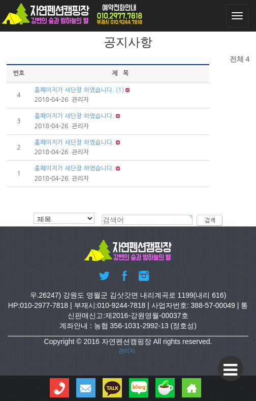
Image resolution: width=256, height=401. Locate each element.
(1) (120, 90)
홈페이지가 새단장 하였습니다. (74, 90)
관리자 (126, 351)
